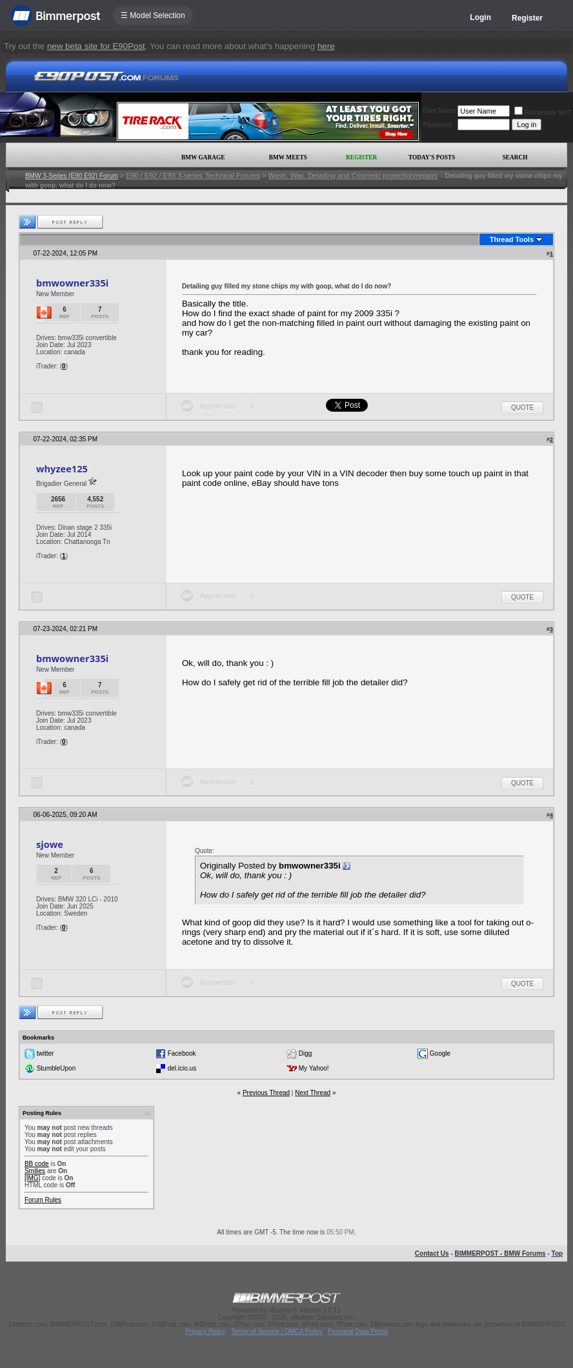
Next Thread (312, 1092)
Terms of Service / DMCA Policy (276, 1331)
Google (440, 1053)
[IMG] (32, 1178)
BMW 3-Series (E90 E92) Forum (71, 175)
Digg (305, 1053)
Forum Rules (43, 1199)
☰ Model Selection (153, 15)
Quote (522, 407)
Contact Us (432, 1253)
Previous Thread (266, 1092)
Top (557, 1253)
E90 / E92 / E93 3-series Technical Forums (193, 175)
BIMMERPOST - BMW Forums (500, 1253)
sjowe (49, 844)
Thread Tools (512, 239)
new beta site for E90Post (96, 46)
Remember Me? (542, 112)
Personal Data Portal (357, 1331)
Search (515, 157)
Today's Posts (431, 157)
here (326, 46)
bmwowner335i (72, 282)
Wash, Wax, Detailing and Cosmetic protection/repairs (353, 175)
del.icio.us (182, 1068)
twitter (45, 1053)
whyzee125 (62, 468)
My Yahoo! (314, 1068)
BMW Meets (288, 157)
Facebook (182, 1053)
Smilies (35, 1170)
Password (437, 124)
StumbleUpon (56, 1068)
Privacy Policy (205, 1331)
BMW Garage (203, 157)
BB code (37, 1163)
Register (527, 18)
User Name (439, 110)
